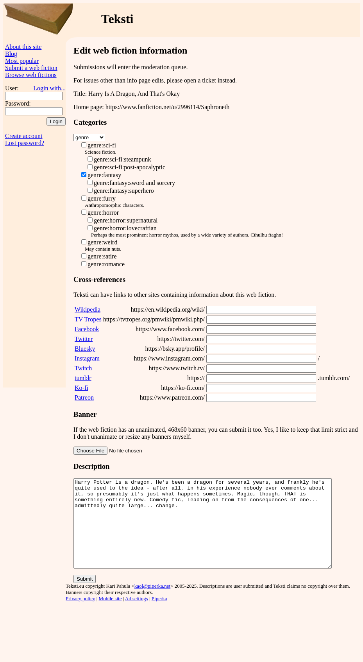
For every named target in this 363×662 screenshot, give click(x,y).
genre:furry (102, 198)
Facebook (87, 329)
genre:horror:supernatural (125, 220)
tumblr (83, 378)
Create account (24, 136)
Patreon (84, 397)
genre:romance (106, 264)
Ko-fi (81, 387)
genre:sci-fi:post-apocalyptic (129, 167)
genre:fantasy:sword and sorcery (134, 182)
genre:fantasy (104, 175)
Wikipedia (87, 309)
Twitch (83, 368)
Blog (11, 53)
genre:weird (102, 242)
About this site (23, 46)
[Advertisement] (34, 270)
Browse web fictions (31, 75)
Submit (85, 596)
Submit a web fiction (31, 68)
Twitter (84, 338)
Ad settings (136, 616)
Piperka (159, 616)
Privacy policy (80, 616)
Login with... (49, 88)
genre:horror (103, 212)
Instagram (87, 358)
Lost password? (24, 143)
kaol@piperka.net (152, 603)
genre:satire (102, 256)
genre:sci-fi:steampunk (122, 159)
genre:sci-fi (102, 145)
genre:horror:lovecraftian (125, 228)
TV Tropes (88, 319)
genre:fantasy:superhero (124, 190)
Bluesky (85, 348)
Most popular (22, 60)
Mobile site (110, 616)
